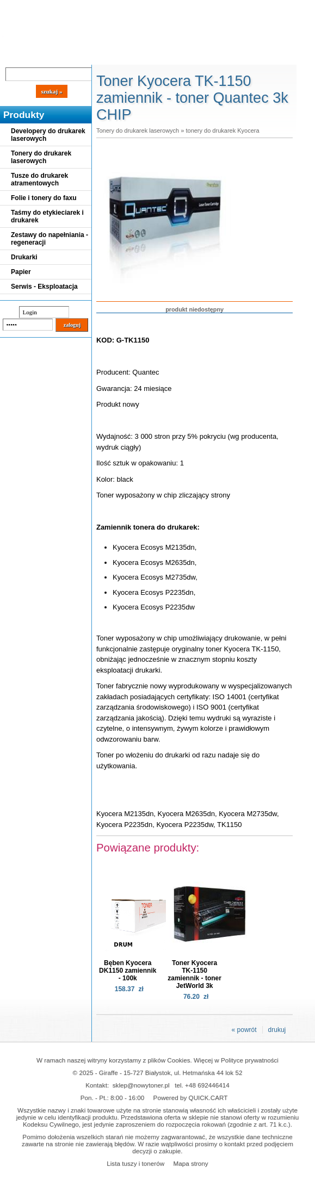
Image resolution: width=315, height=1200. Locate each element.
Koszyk (245, 8)
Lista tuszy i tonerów (135, 1163)
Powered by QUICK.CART (190, 1097)
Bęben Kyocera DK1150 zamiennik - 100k (127, 970)
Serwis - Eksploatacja (44, 286)
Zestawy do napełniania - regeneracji (49, 238)
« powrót (244, 1030)
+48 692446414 (207, 1085)
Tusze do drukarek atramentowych (39, 179)
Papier (21, 272)
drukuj (277, 1030)
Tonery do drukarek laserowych (41, 157)
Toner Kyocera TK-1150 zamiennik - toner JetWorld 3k (194, 974)
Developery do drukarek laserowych (48, 134)
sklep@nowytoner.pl (141, 1085)
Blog (16, 55)
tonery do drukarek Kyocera (222, 130)
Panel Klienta (131, 55)
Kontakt (184, 55)
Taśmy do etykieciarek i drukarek (47, 216)
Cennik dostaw (66, 55)
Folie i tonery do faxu (44, 198)
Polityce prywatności (250, 1060)
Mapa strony (190, 1163)
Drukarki (24, 257)
